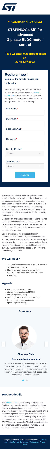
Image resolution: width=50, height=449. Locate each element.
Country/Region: (14, 149)
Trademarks (34, 442)
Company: (11, 139)
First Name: (12, 109)
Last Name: (12, 119)
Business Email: (14, 129)
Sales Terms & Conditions (18, 442)
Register (25, 175)
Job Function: (13, 161)
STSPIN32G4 (11, 402)
